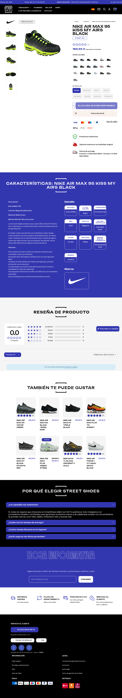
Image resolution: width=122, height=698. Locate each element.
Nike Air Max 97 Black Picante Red (21, 463)
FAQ (13, 669)
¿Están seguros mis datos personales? (26, 536)
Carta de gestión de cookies (72, 673)
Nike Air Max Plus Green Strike (44, 463)
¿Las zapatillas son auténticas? (23, 505)
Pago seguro (16, 661)
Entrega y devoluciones (20, 665)
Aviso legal (66, 669)
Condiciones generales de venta (73, 661)
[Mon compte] (109, 9)
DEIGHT (41, 652)
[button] (104, 9)
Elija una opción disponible (96, 106)
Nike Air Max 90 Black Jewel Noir (44, 425)
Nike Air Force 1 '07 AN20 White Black (91, 463)
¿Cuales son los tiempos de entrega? (25, 522)
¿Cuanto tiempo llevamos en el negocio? (27, 529)
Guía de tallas (111, 122)
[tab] (61, 505)
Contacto (65, 665)
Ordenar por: (98, 355)
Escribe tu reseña (107, 329)
